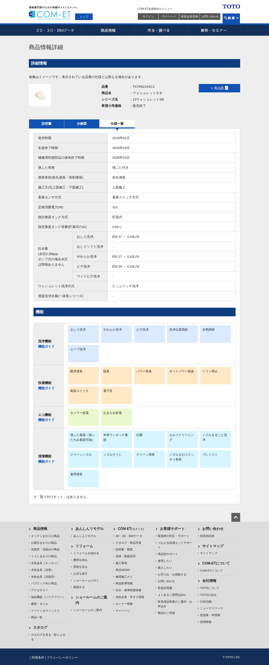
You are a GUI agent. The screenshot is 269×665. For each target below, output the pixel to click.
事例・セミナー (213, 30)
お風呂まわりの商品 (44, 542)
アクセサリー (39, 590)
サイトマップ (212, 546)
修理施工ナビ (124, 576)
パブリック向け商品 (44, 583)
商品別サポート (168, 554)
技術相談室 (207, 536)
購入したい (165, 567)
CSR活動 (206, 601)
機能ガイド (46, 346)
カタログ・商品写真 (128, 542)
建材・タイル (39, 603)
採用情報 (206, 622)
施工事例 (121, 563)
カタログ (40, 627)
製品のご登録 (166, 613)
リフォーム (84, 546)
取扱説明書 (165, 588)
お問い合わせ (210, 16)
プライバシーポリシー (62, 657)
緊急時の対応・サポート (173, 536)
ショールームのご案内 (87, 610)
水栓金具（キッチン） (45, 563)
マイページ (169, 16)
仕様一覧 (117, 123)
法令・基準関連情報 (128, 590)
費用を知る (80, 560)
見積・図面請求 (126, 556)
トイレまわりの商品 (44, 556)
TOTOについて (209, 588)
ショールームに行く (86, 580)
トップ (84, 16)
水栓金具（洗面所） (44, 576)
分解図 (82, 123)
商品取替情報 (124, 583)
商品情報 (108, 30)
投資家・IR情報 (210, 615)
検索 (231, 18)
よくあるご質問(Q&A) (172, 594)
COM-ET (131, 529)
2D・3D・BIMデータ (55, 30)
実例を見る (80, 566)
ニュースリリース (211, 608)
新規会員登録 (189, 16)
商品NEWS (123, 570)
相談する (79, 587)
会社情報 (209, 581)
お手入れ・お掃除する (172, 574)
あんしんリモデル (90, 529)
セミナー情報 (124, 603)
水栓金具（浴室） (42, 570)
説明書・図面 (124, 549)
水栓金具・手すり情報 (130, 597)
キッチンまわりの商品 (45, 536)
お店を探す (80, 573)
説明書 (47, 123)
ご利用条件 (36, 657)
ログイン (148, 16)
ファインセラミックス (45, 610)
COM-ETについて (216, 563)
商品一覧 (36, 617)
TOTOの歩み (208, 594)
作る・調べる (160, 30)
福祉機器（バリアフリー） (48, 597)
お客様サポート (172, 529)
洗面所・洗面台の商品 (45, 549)
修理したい (165, 561)
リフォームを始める (86, 553)
